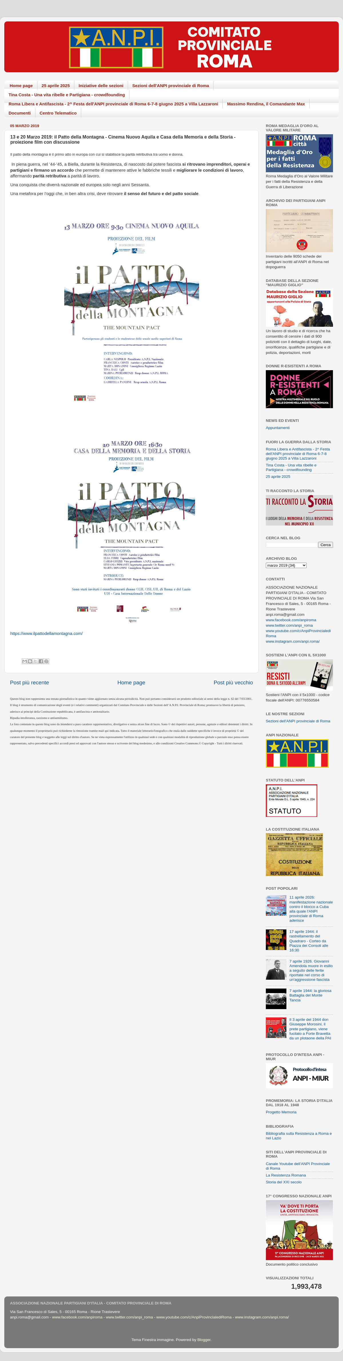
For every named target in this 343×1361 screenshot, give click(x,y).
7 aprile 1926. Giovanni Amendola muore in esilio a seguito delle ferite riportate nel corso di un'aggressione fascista (311, 970)
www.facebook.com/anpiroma (291, 620)
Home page (21, 85)
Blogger (203, 1340)
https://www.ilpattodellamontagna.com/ (46, 633)
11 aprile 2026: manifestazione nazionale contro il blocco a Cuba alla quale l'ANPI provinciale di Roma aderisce (311, 909)
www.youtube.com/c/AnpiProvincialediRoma (194, 1317)
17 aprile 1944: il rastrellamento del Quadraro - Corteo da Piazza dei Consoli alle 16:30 (308, 940)
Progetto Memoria (281, 1112)
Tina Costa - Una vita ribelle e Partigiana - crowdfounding (67, 94)
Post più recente (29, 682)
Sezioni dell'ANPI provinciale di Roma (170, 85)
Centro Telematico (58, 113)
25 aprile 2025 (56, 85)
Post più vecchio (233, 682)
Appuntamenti (278, 428)
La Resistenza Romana (286, 1175)
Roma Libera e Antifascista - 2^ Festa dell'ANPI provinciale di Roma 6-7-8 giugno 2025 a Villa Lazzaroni (113, 103)
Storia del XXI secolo (284, 1182)
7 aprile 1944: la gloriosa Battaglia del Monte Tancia (310, 995)
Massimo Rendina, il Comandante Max (266, 103)
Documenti (20, 113)
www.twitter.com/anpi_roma (289, 625)
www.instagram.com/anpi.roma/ (293, 641)
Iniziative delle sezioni (101, 85)
